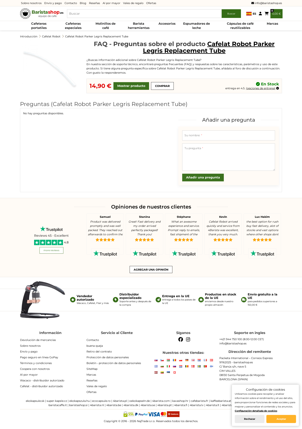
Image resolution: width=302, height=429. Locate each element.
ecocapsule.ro (101, 401)
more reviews (51, 250)
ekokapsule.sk (35, 401)
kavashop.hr (180, 401)
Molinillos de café (106, 26)
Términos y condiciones (36, 363)
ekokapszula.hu (79, 401)
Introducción (28, 36)
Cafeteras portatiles (39, 26)
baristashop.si (78, 405)
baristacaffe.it (58, 405)
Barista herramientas (138, 26)
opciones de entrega (260, 88)
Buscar (231, 13)
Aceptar (281, 418)
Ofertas (151, 3)
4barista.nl (97, 405)
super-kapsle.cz (57, 401)
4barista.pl (120, 401)
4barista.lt (212, 405)
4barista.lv (197, 405)
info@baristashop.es (266, 3)
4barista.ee (229, 405)
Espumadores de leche (196, 26)
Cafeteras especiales (73, 26)
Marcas (272, 23)
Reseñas (94, 3)
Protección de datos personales (107, 357)
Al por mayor (111, 3)
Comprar (162, 86)
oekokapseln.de (139, 401)
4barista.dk (130, 405)
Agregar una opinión (151, 269)
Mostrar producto (131, 86)
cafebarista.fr (199, 401)
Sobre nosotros (31, 3)
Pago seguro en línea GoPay (39, 357)
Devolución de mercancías (38, 340)
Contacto (71, 3)
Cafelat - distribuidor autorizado (41, 386)
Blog (83, 3)
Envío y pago (53, 3)
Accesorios (167, 23)
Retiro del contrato (99, 351)
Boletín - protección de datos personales (113, 363)
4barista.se (148, 405)
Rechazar (249, 418)
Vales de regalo (133, 3)
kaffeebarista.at (221, 401)
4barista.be (113, 405)
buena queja (94, 345)
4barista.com (161, 401)
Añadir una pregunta (203, 177)
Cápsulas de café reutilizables (240, 26)
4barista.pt (164, 405)
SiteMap (91, 369)
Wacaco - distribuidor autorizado (42, 380)
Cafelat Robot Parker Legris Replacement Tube (96, 36)
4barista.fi (180, 405)
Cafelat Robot (51, 36)
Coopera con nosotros (35, 369)
